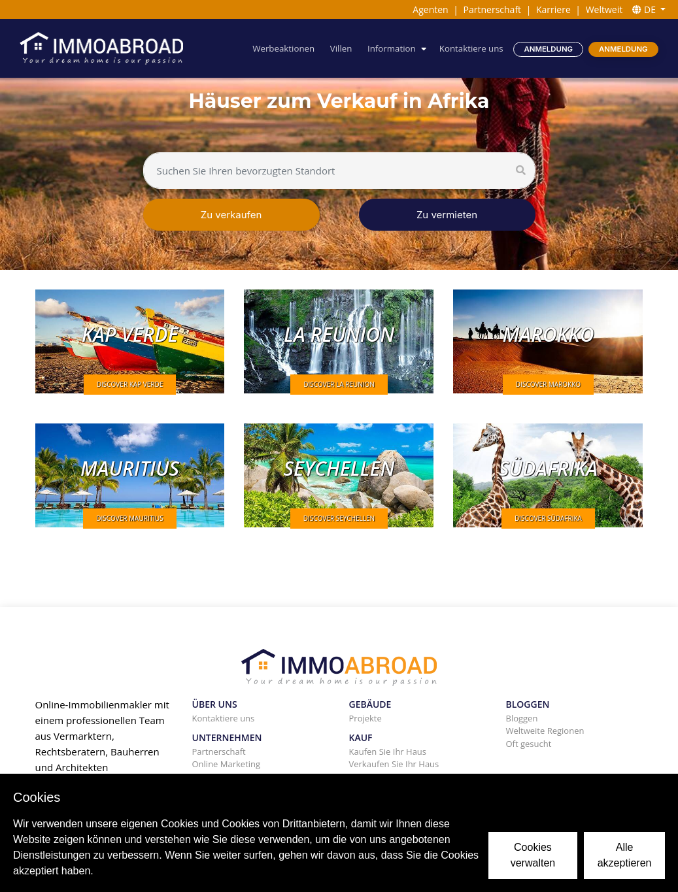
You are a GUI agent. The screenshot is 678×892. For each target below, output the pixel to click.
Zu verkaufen (231, 214)
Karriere (553, 9)
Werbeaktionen (283, 48)
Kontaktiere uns (471, 48)
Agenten (430, 9)
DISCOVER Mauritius (129, 518)
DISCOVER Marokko (548, 384)
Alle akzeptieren (625, 855)
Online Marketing (226, 764)
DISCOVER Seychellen (339, 518)
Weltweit (604, 9)
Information (391, 48)
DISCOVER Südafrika (548, 518)
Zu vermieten (446, 214)
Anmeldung (548, 49)
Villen (341, 48)
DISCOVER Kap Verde (130, 384)
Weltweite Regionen (545, 730)
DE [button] (645, 9)
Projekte (365, 718)
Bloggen (522, 718)
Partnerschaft (493, 9)
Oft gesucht (529, 744)
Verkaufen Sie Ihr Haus (394, 764)
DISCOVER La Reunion (339, 384)
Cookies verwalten (533, 855)
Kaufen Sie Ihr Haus (388, 751)
